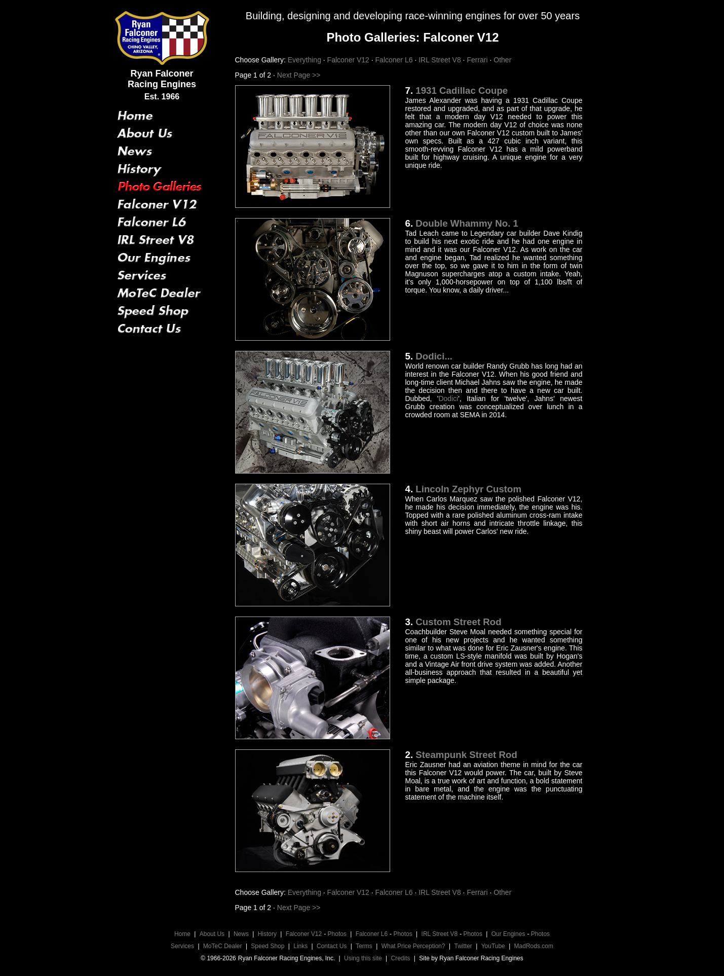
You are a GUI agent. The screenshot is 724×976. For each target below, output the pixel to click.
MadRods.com (533, 946)
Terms (364, 946)
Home (182, 933)
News (241, 933)
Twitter (463, 946)
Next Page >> (298, 75)
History (267, 933)
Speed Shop (267, 946)
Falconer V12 (349, 60)
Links (300, 946)
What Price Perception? (413, 946)
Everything (305, 60)
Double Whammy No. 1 (466, 223)
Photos (337, 933)
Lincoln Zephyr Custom (468, 489)
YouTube (493, 946)
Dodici (448, 398)
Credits (400, 958)
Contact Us (332, 946)
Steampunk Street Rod (466, 754)
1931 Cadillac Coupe (461, 90)
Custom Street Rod (458, 622)
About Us (212, 933)
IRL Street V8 (440, 60)
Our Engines (508, 933)
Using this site (363, 958)
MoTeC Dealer (222, 946)
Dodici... (433, 356)
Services (182, 946)
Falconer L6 (395, 60)
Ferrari (478, 60)
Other (502, 60)
